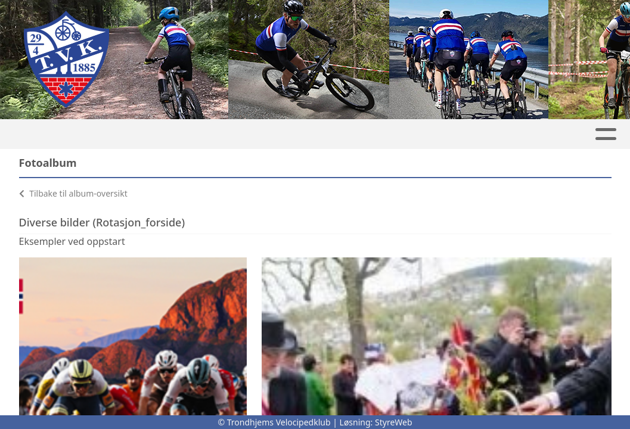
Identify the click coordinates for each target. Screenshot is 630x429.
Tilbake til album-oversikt (73, 193)
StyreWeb (393, 422)
